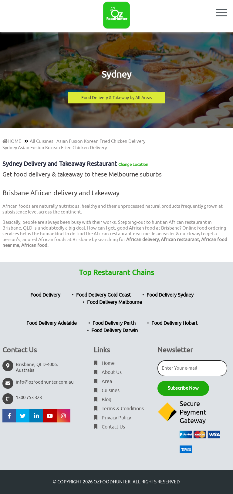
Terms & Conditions (119, 409)
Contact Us (109, 427)
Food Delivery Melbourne (114, 302)
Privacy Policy (112, 418)
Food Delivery (45, 295)
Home (104, 363)
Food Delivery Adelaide (51, 323)
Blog (102, 400)
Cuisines (107, 391)
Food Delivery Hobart (174, 323)
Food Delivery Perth (114, 323)
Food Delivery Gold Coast (103, 295)
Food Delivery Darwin (114, 331)
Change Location (133, 164)
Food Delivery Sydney (170, 295)
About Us (108, 372)
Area (103, 381)
